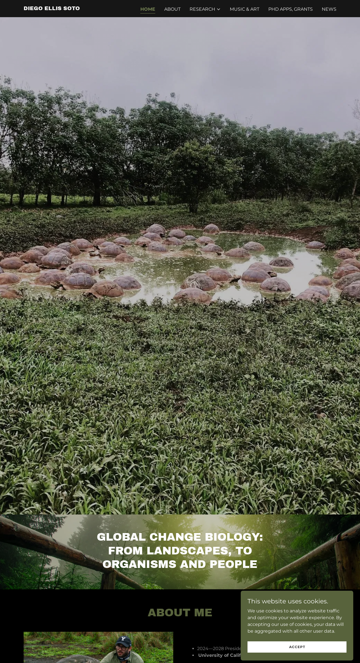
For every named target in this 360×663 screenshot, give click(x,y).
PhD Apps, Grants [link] (290, 9)
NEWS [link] (329, 9)
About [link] (172, 9)
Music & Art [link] (244, 9)
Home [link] (147, 9)
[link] (52, 8)
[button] (205, 9)
